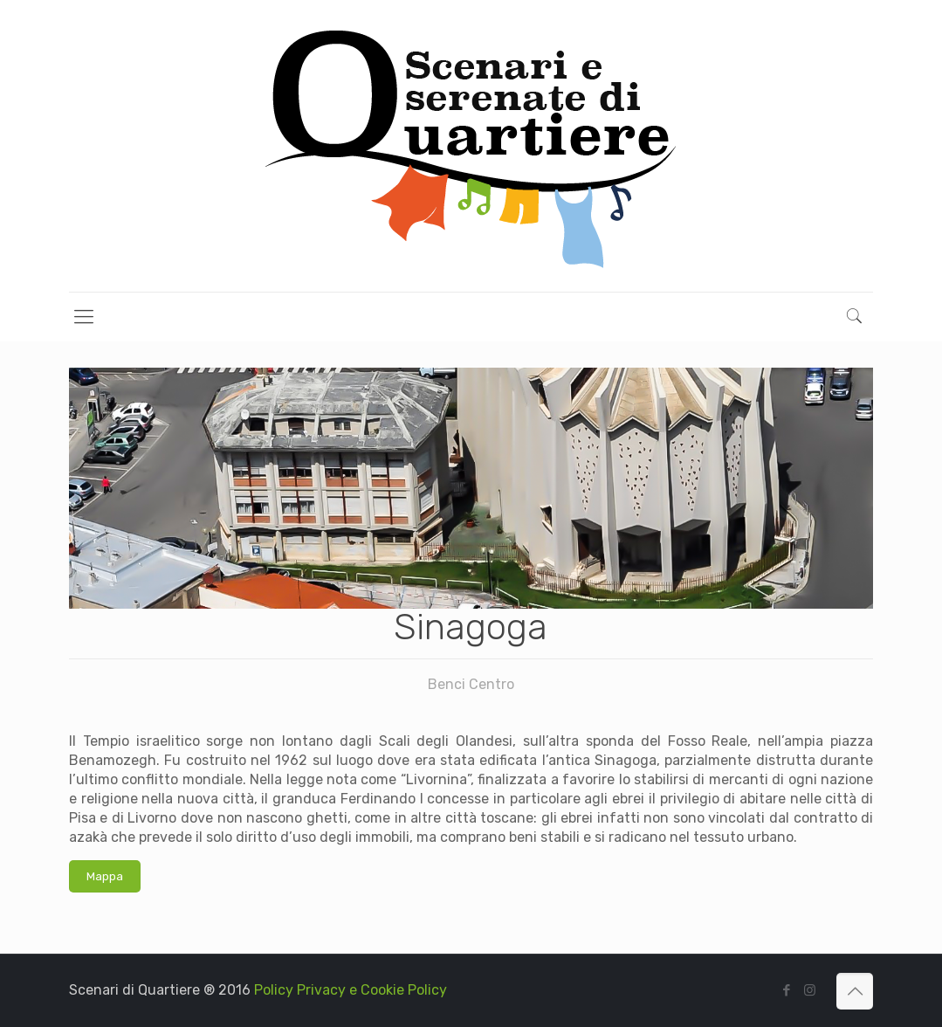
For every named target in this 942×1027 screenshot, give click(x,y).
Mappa (104, 876)
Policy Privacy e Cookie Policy (350, 990)
